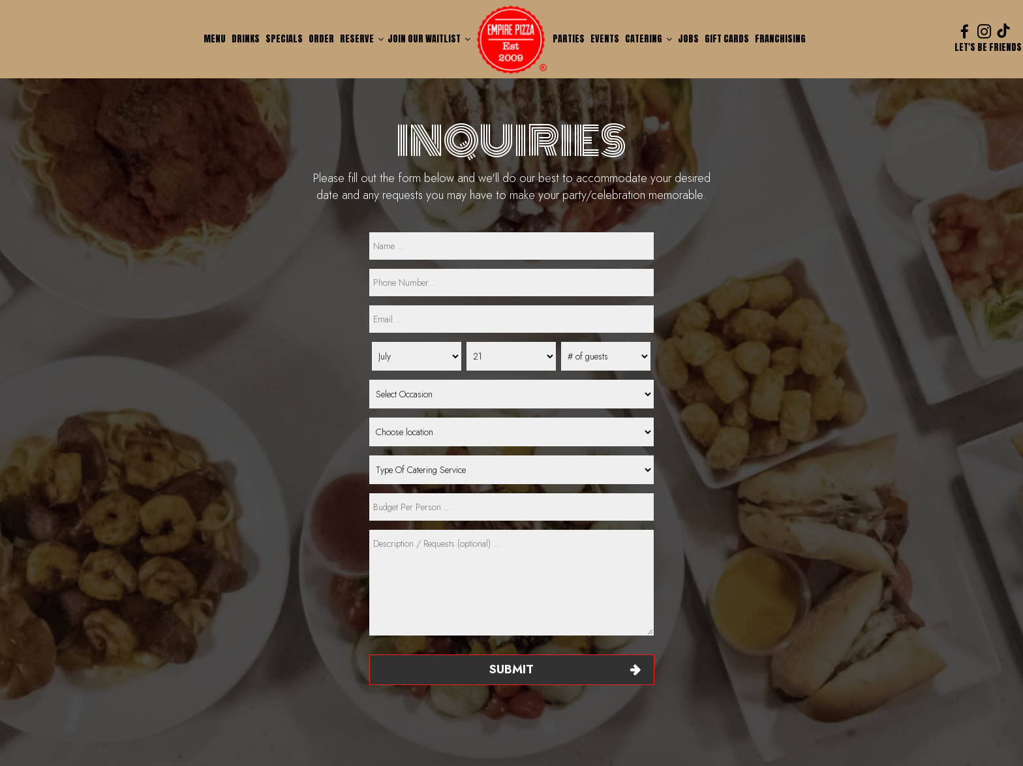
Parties (570, 39)
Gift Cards (728, 39)
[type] (511, 507)
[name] (511, 246)
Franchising (780, 39)
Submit (511, 669)
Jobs (688, 39)
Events (605, 39)
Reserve (362, 39)
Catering (648, 39)
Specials (285, 39)
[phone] (511, 282)
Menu (216, 39)
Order (322, 39)
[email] (511, 319)
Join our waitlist (429, 39)
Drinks (247, 39)
